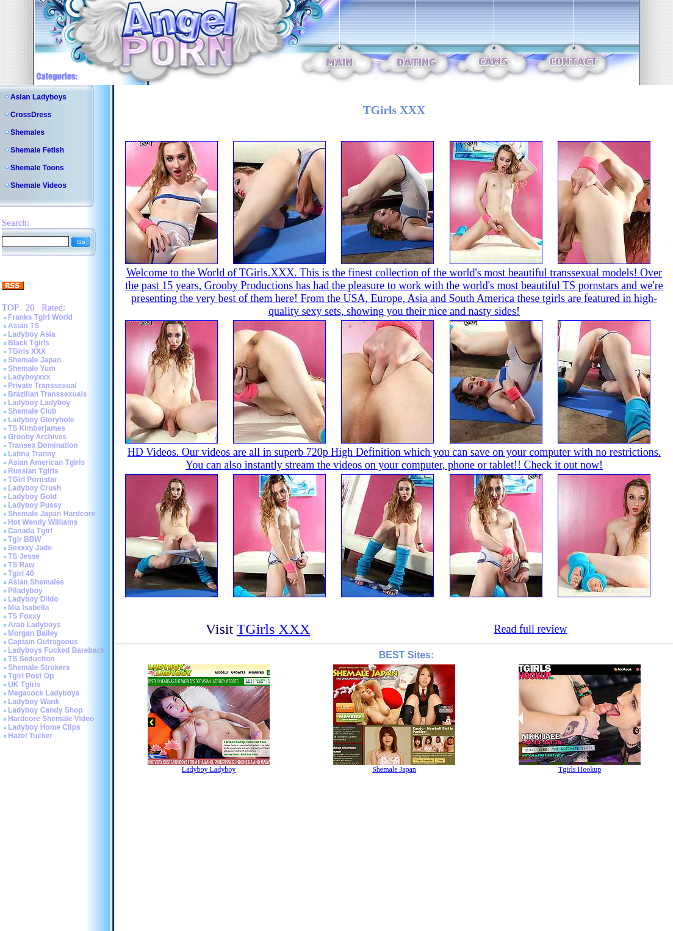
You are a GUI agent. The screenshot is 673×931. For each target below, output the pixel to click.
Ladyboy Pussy (35, 505)
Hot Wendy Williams (42, 522)
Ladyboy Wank (33, 701)
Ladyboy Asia (32, 334)
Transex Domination (43, 445)
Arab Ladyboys (34, 624)
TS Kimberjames (36, 428)
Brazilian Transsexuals (47, 394)
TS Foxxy (24, 616)
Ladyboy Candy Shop (45, 710)
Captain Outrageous (43, 642)
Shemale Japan (34, 360)
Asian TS (23, 326)
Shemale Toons (37, 168)
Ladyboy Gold (32, 496)
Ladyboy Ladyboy (39, 402)
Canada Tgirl (30, 531)
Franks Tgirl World (40, 317)
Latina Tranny (32, 454)
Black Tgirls (28, 343)
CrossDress (30, 114)
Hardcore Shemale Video (51, 718)
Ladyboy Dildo (33, 599)
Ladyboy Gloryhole (41, 419)
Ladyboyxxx (29, 377)
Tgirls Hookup (579, 769)
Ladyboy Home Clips (44, 727)
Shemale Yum (32, 368)
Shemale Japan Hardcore (51, 513)
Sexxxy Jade (30, 548)
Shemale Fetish (37, 150)
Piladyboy (25, 590)
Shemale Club (32, 411)
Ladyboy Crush (34, 488)
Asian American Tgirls (46, 462)
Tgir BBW (24, 539)
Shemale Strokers (39, 667)
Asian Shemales (36, 582)
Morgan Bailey (33, 633)
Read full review (530, 629)
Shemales (27, 132)
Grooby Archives (37, 437)
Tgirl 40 (21, 573)
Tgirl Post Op (31, 676)
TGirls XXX (27, 351)
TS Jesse (24, 556)
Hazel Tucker (30, 736)
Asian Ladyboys (38, 97)
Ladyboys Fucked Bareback (56, 650)
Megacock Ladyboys (43, 693)
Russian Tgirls (33, 471)
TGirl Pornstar (32, 479)
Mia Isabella (28, 607)
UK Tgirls (24, 684)
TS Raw (21, 565)
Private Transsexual (42, 385)
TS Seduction (31, 659)
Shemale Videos (38, 185)
